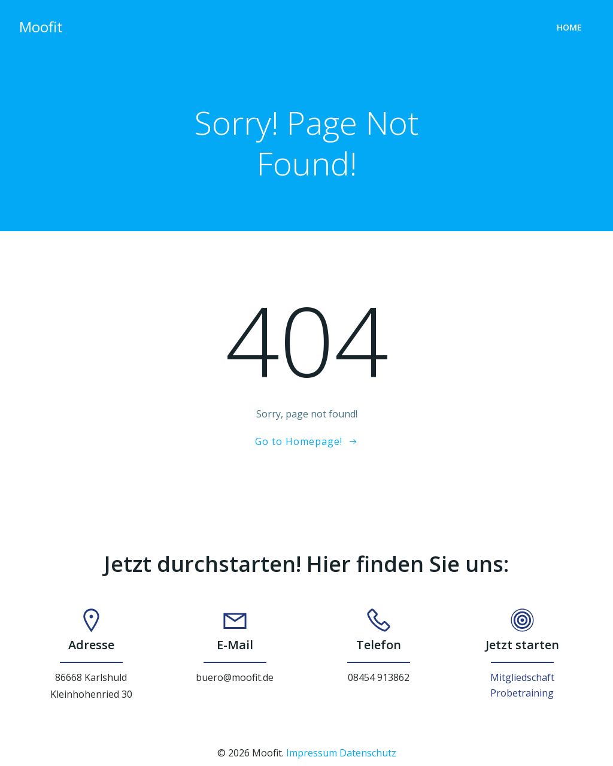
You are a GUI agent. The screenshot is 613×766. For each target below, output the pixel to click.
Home (569, 27)
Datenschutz (367, 752)
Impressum (311, 752)
